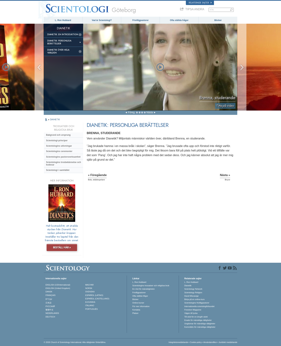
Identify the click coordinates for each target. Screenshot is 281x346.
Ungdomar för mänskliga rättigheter (199, 323)
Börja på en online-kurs (194, 299)
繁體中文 (49, 310)
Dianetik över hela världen (58, 51)
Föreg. (131, 112)
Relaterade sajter (200, 2)
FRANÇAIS (51, 295)
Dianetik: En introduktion (62, 34)
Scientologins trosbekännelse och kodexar (63, 163)
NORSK (88, 288)
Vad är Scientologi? (102, 20)
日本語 (48, 303)
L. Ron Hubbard (63, 20)
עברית (49, 299)
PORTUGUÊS (91, 309)
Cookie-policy (196, 342)
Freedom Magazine (192, 310)
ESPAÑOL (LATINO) (94, 295)
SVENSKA (90, 292)
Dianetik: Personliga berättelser (59, 42)
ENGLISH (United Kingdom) (58, 288)
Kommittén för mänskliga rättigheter (199, 327)
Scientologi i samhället (57, 170)
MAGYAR (89, 285)
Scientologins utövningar (59, 146)
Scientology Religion (193, 292)
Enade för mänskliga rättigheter (198, 320)
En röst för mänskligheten (143, 289)
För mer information (140, 306)
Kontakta (136, 310)
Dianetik (187, 285)
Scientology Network (193, 289)
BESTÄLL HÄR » (62, 247)
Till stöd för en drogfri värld (196, 317)
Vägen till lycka (190, 313)
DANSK (49, 292)
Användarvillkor (210, 342)
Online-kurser (138, 303)
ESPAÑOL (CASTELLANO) (97, 299)
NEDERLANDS (52, 313)
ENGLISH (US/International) (58, 285)
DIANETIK (55, 119)
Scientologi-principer (57, 140)
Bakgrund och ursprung (58, 135)
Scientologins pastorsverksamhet (63, 157)
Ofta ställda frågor (179, 20)
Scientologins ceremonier (59, 151)
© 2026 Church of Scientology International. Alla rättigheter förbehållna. (75, 342)
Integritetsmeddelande (178, 342)
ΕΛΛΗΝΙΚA (90, 302)
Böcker (218, 20)
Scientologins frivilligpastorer (196, 303)
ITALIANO (89, 305)
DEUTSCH (50, 317)
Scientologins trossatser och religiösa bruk (150, 285)
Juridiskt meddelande (228, 342)
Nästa (149, 112)
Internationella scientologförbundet (199, 306)
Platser (135, 313)
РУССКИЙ (50, 306)
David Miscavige (191, 296)
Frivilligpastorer (140, 20)
